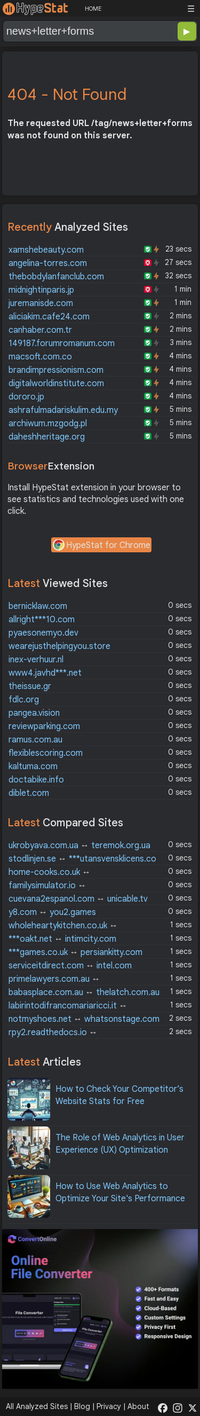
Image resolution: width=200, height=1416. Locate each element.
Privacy (109, 1406)
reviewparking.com (44, 726)
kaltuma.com (33, 766)
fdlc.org (24, 699)
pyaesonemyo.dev (43, 633)
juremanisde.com (41, 303)
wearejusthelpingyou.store (59, 646)
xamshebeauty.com (46, 250)
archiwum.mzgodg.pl (48, 423)
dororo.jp (26, 397)
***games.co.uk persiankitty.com (75, 952)
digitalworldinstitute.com (56, 383)
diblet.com (29, 793)
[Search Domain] (65, 31)
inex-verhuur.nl (36, 659)
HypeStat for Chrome (101, 545)
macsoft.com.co (40, 356)
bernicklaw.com (38, 606)
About (138, 1406)
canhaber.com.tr (40, 330)
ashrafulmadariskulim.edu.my (63, 410)
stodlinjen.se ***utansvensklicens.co (82, 859)
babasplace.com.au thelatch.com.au (84, 992)
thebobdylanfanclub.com (56, 276)
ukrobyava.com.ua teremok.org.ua (79, 845)
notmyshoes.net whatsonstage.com (84, 1019)
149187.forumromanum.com (62, 343)
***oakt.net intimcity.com (62, 939)
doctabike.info (36, 780)
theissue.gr (30, 686)
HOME (93, 8)
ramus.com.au (35, 739)
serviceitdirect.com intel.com (70, 965)
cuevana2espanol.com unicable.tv (78, 899)
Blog (82, 1406)
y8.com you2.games (52, 912)
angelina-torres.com (48, 263)
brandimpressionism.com (56, 370)
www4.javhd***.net (45, 673)
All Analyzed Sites (37, 1406)
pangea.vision (34, 713)
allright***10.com (42, 619)
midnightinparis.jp (41, 290)
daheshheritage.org (47, 437)
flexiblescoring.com (46, 753)
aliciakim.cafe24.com (49, 316)
